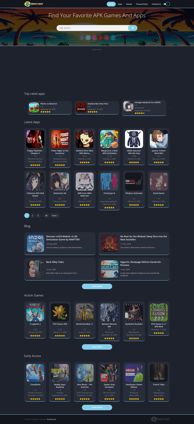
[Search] (97, 28)
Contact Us (156, 4)
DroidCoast (51, 419)
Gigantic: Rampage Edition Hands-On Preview (140, 263)
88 (46, 215)
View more (97, 286)
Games (129, 4)
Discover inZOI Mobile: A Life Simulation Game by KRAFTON (62, 238)
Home (111, 4)
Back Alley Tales (55, 261)
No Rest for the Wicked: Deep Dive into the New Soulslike (143, 238)
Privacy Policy (142, 4)
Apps (120, 4)
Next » (55, 215)
